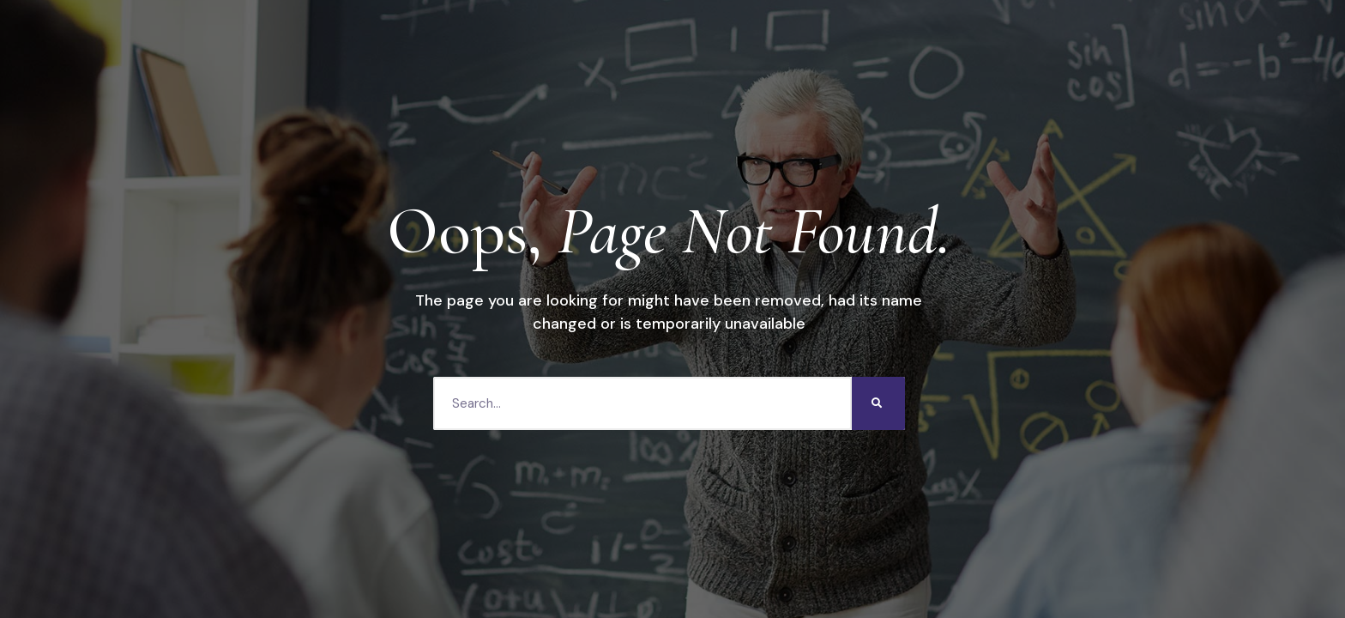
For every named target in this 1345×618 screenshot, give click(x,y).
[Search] (878, 403)
